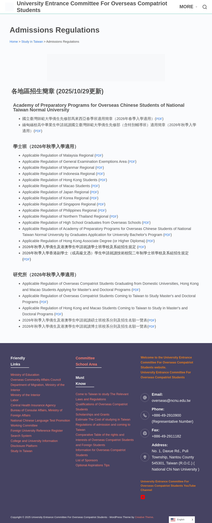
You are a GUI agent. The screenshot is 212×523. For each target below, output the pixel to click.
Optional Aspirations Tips (93, 465)
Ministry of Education (25, 374)
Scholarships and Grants (92, 414)
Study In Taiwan (21, 451)
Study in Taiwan (32, 41)
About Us (162, 6)
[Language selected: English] (182, 519)
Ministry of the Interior (25, 395)
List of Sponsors (87, 460)
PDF (160, 119)
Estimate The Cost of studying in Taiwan (103, 419)
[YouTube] (143, 497)
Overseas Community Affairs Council (36, 379)
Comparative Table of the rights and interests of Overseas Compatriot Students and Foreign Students (105, 440)
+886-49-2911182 (166, 436)
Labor (14, 400)
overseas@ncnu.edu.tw (171, 400)
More (188, 6)
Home (14, 41)
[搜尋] (205, 7)
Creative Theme (144, 517)
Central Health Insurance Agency (33, 405)
